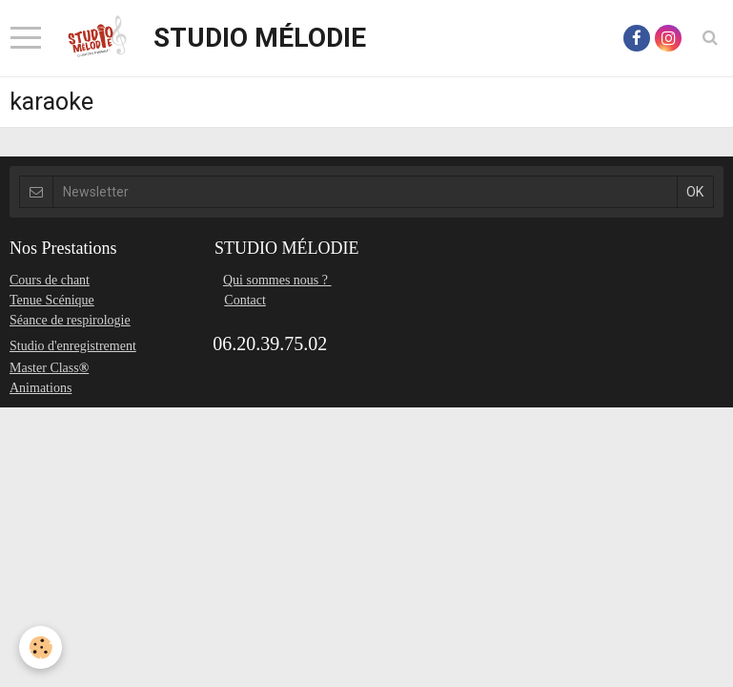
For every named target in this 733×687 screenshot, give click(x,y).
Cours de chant (50, 280)
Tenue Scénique (52, 300)
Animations (40, 388)
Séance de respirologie (70, 320)
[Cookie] (40, 647)
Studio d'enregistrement (73, 346)
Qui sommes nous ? (277, 280)
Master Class (44, 368)
